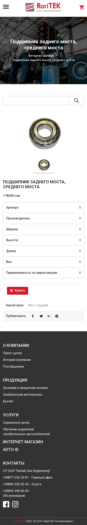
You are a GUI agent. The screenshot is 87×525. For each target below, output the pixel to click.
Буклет (8, 401)
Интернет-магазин (41, 55)
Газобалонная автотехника (22, 394)
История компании (17, 360)
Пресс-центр (12, 353)
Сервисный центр (16, 422)
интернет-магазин (23, 441)
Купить (17, 290)
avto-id (10, 449)
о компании (16, 345)
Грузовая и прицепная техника (25, 388)
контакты (13, 463)
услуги (11, 415)
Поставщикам (13, 366)
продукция (15, 380)
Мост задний (38, 305)
